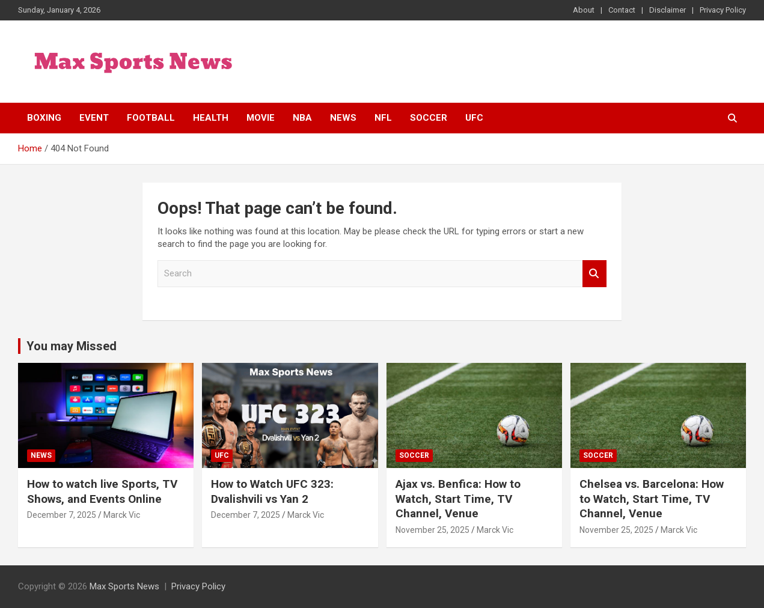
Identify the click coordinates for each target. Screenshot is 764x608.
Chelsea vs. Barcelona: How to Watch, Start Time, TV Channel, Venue (651, 498)
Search (594, 273)
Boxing (44, 117)
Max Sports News (124, 586)
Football (151, 117)
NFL (383, 117)
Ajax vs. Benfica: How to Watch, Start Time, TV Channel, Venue (458, 498)
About (583, 9)
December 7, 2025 (61, 515)
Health (210, 117)
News (343, 117)
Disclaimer (667, 9)
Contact (621, 9)
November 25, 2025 (432, 530)
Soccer (428, 117)
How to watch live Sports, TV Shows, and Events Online (102, 491)
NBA (302, 117)
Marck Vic (121, 515)
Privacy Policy (723, 9)
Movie (260, 117)
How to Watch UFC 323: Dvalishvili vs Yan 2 (272, 491)
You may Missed (71, 346)
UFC (474, 117)
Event (94, 117)
